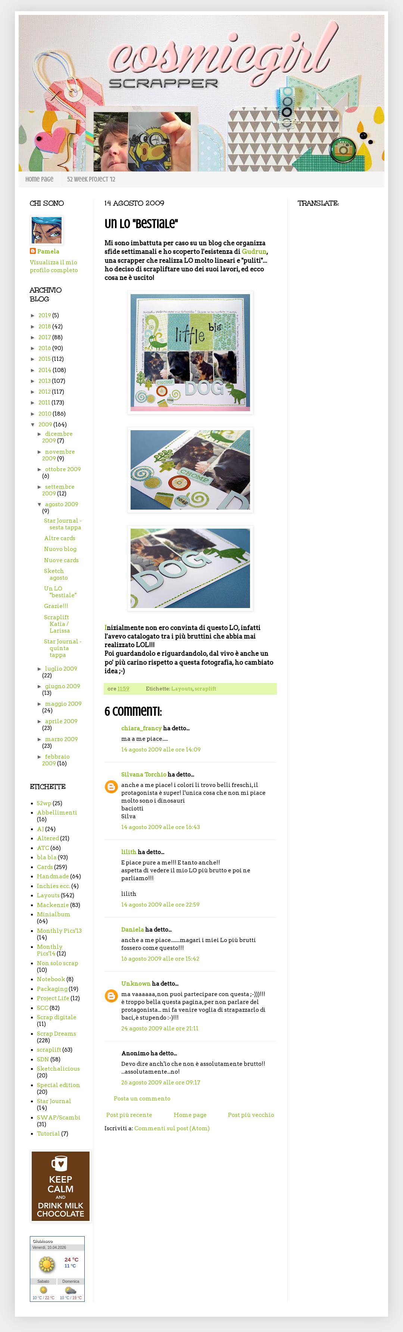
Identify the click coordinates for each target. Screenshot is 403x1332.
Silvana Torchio (143, 774)
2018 (45, 326)
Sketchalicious (58, 1068)
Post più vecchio (251, 1115)
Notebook (51, 979)
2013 (45, 381)
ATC (43, 848)
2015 (45, 359)
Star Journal (54, 1101)
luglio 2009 (61, 668)
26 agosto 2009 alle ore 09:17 (160, 1082)
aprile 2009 (61, 721)
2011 (44, 402)
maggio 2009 (63, 703)
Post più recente (129, 1115)
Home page (39, 179)
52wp (44, 803)
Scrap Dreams (56, 1033)
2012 (45, 391)
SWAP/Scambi (59, 1117)
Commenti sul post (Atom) (172, 1128)
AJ (40, 829)
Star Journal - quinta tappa (63, 648)
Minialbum (54, 914)
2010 (45, 413)
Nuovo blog (60, 549)
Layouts (182, 689)
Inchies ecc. (53, 886)
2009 (45, 424)
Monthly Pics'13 (59, 931)
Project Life (53, 998)
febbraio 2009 (56, 760)
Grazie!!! (56, 606)
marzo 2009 (61, 739)
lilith (129, 852)
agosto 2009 (61, 504)
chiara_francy (141, 728)
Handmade (53, 876)
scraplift (205, 689)
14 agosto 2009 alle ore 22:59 (160, 904)
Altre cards (59, 538)
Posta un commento (142, 1098)
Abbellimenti (57, 812)
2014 (45, 370)
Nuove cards (61, 560)
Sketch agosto (56, 574)
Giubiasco (42, 1241)
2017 (45, 337)
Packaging (52, 989)
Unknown (136, 983)
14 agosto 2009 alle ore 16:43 (160, 827)
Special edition (58, 1085)
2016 (45, 348)
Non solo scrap (57, 963)
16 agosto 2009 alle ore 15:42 (160, 958)
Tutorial (48, 1133)
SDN (43, 1059)
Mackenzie (53, 905)
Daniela (132, 929)
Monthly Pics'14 (50, 950)
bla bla (47, 857)
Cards (45, 867)
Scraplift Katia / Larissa (57, 624)
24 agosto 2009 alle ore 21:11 (160, 1028)
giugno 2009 (62, 686)
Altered (48, 838)
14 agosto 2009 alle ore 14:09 (161, 749)
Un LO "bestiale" (60, 592)
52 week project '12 (91, 179)
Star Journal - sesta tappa (63, 524)
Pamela (48, 251)
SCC (43, 1008)
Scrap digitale (56, 1017)
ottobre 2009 (63, 469)
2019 (45, 315)
